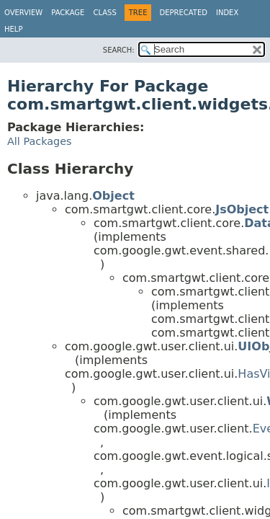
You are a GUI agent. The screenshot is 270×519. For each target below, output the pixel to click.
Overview (23, 13)
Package (67, 13)
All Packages (39, 141)
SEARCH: (119, 50)
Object (113, 196)
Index (227, 13)
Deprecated (183, 13)
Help (13, 29)
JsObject (242, 209)
